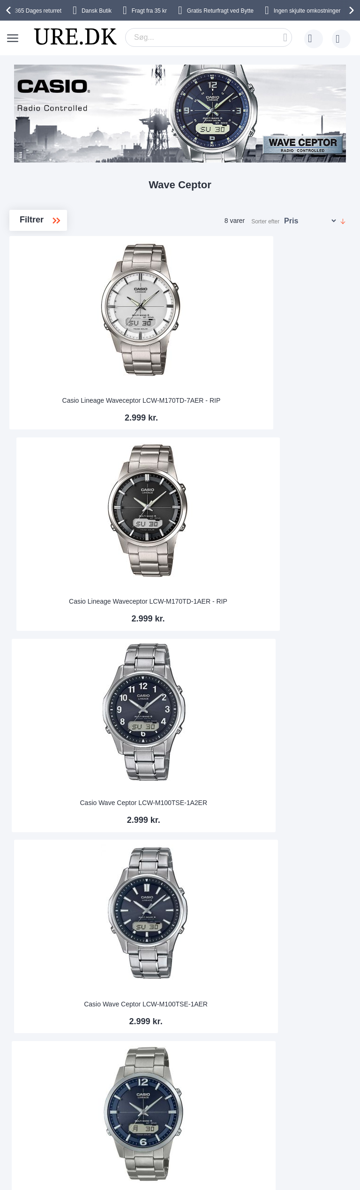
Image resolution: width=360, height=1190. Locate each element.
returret (38, 10)
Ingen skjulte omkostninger (307, 10)
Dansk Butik (97, 10)
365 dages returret (254, 1012)
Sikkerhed (56, 1054)
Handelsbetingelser (163, 1054)
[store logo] (75, 36)
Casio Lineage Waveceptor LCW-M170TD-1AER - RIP (180, 367)
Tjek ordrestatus (251, 1068)
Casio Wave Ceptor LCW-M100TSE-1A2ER (295, 367)
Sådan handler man (256, 1054)
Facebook (216, 1112)
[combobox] (208, 37)
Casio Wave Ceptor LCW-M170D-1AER (295, 547)
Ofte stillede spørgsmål (75, 1040)
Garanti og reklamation (261, 1040)
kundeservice (61, 1068)
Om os (144, 1012)
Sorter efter (265, 221)
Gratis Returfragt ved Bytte (220, 10)
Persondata (151, 1040)
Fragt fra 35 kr (149, 10)
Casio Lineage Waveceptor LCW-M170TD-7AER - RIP (64, 367)
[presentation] (10, 10)
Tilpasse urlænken (254, 1026)
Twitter (212, 1128)
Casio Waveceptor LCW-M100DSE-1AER (64, 725)
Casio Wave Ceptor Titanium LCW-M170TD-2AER (180, 547)
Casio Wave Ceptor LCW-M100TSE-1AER (63, 547)
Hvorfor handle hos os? (168, 1026)
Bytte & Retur (61, 1026)
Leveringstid (60, 1012)
